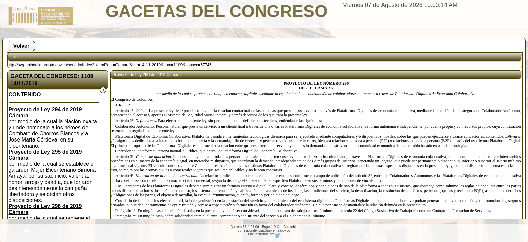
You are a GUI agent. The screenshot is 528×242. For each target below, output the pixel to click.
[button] (21, 46)
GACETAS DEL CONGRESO (217, 11)
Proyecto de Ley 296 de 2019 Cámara (146, 74)
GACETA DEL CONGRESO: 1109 (51, 76)
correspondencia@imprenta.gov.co (264, 230)
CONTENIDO (25, 94)
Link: (13, 57)
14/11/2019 (23, 83)
